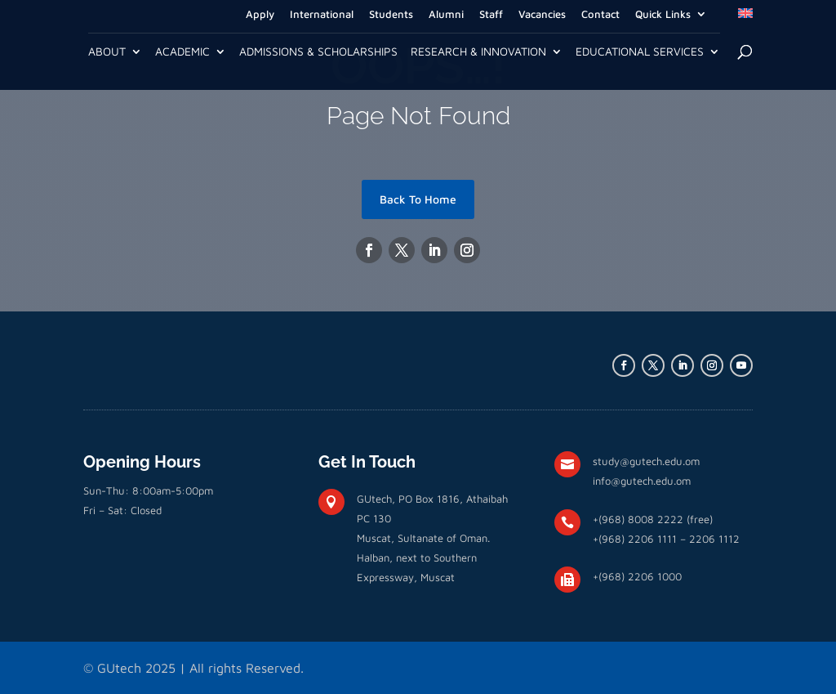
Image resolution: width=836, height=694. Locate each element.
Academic (182, 52)
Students (391, 14)
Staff (491, 14)
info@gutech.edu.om (642, 480)
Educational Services (640, 52)
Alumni (446, 14)
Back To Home (418, 199)
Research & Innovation (478, 52)
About (107, 52)
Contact (600, 14)
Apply (260, 14)
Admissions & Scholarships (318, 52)
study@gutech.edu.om (646, 461)
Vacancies (542, 14)
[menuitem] (745, 18)
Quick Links (663, 14)
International (322, 14)
